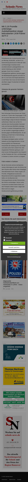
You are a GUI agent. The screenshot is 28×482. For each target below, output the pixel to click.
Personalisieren (14, 254)
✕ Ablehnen (14, 251)
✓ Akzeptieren (14, 243)
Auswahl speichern (14, 247)
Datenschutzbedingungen (14, 257)
